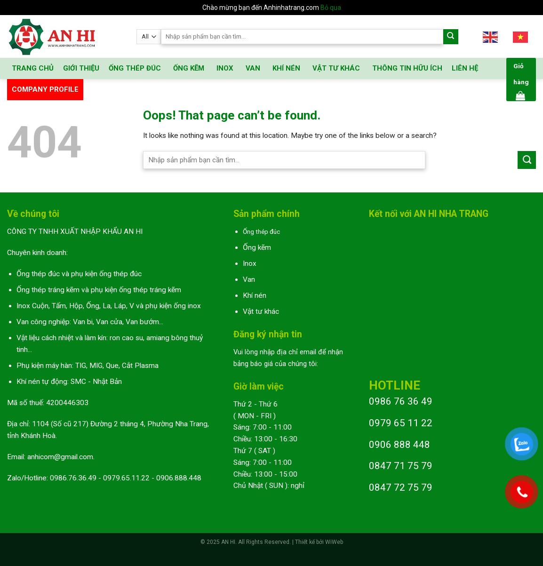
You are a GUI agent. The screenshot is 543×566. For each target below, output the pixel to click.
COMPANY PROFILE (45, 89)
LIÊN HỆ (465, 68)
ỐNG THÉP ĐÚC (135, 68)
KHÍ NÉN (286, 68)
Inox (249, 263)
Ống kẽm (257, 247)
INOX (224, 68)
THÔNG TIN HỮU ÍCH (407, 68)
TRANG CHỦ (33, 68)
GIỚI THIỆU (81, 68)
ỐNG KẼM (188, 68)
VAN (253, 68)
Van (249, 279)
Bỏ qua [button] (330, 7)
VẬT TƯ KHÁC (336, 68)
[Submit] (451, 37)
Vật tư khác (261, 311)
